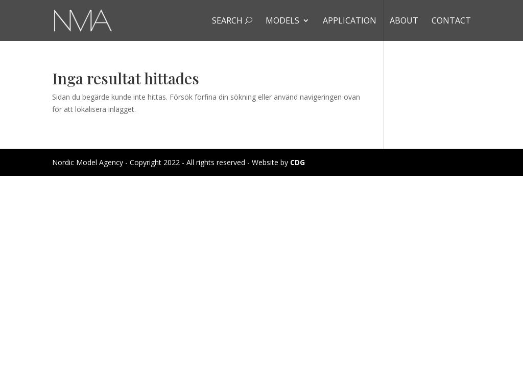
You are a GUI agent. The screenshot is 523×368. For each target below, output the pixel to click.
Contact (451, 21)
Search (232, 21)
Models (282, 21)
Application (349, 21)
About (404, 21)
